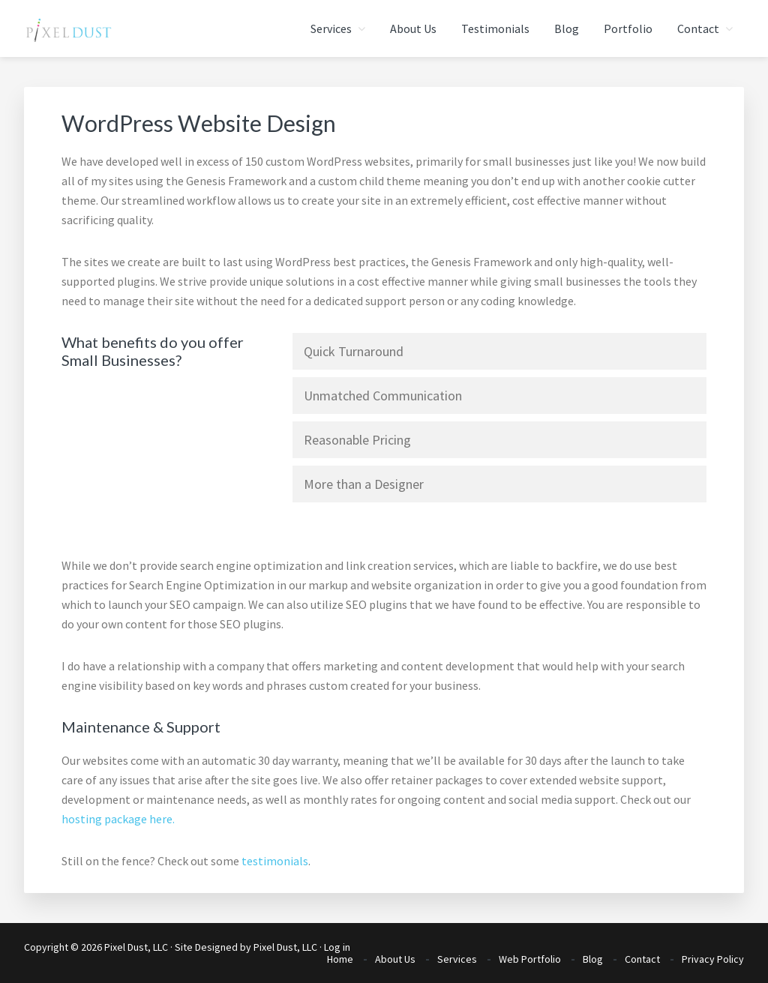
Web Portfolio (530, 959)
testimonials (275, 860)
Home (340, 959)
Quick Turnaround (354, 351)
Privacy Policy (713, 959)
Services (457, 959)
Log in (337, 947)
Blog (593, 959)
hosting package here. (118, 818)
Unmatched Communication (383, 395)
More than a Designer (364, 484)
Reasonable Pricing (357, 439)
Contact (642, 959)
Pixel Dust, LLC (285, 947)
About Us (395, 959)
